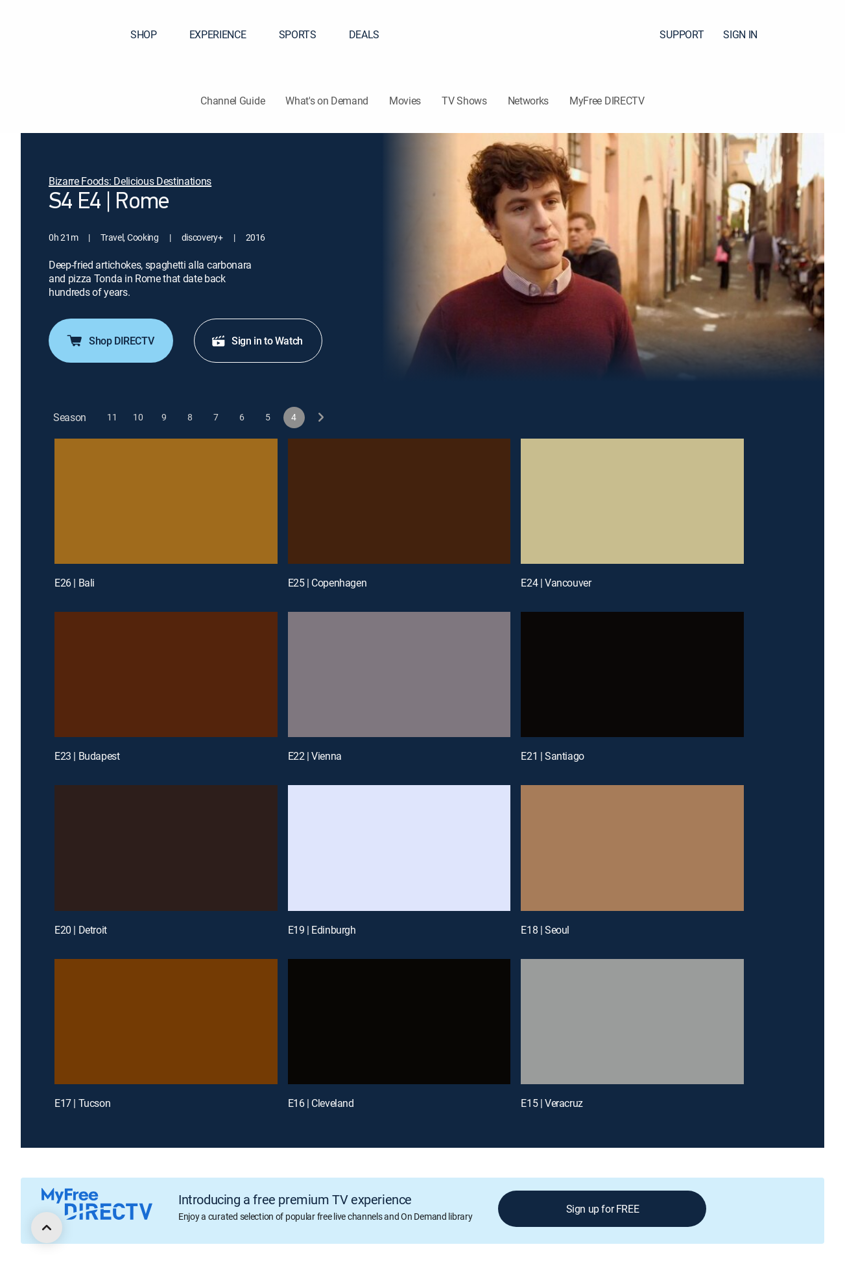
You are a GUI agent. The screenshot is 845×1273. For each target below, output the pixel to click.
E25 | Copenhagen (327, 583)
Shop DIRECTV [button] (109, 341)
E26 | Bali (74, 583)
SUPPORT (682, 34)
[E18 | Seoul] (632, 847)
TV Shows (464, 100)
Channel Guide (232, 100)
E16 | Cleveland (321, 1103)
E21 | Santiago (552, 756)
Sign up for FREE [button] (602, 1209)
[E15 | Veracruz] (632, 1021)
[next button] (320, 417)
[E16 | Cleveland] (399, 1021)
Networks (528, 100)
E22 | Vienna (315, 756)
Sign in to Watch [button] (257, 340)
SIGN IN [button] (748, 34)
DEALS (364, 34)
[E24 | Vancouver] (632, 501)
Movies (405, 100)
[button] (811, 34)
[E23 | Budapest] (166, 674)
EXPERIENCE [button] (225, 34)
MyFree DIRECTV (607, 100)
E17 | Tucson (82, 1103)
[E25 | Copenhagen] (399, 501)
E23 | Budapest (86, 756)
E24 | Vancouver (556, 583)
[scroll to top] (46, 1227)
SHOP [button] (151, 34)
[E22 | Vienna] (399, 674)
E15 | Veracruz (551, 1103)
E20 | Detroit (80, 930)
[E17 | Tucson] (166, 1021)
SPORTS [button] (305, 34)
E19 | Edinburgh (322, 930)
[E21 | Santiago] (632, 674)
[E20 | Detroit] (166, 847)
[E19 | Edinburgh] (399, 847)
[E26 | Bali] (166, 501)
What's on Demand (326, 100)
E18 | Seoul (545, 930)
